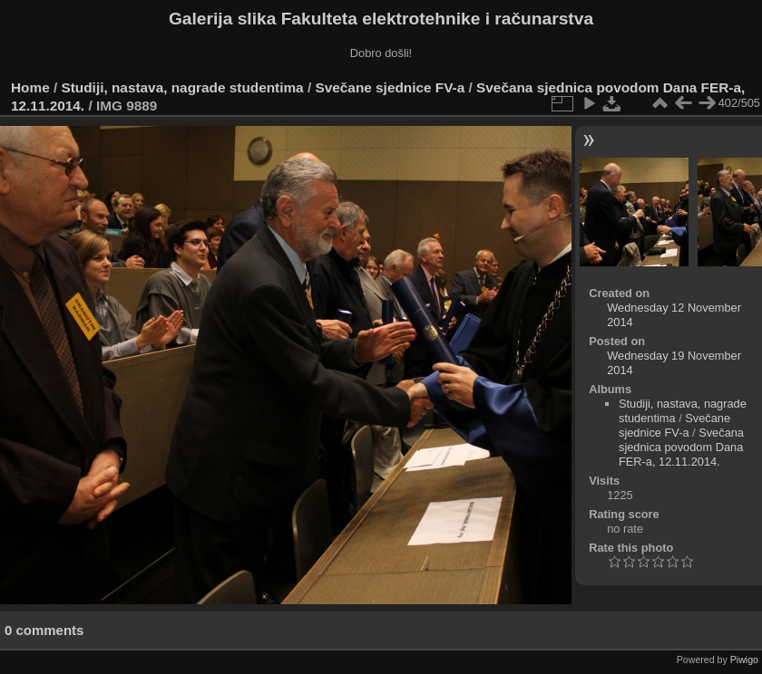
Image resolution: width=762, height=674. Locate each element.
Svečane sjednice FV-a (389, 87)
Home (30, 87)
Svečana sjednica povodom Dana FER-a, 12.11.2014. (681, 447)
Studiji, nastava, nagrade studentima (183, 87)
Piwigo (744, 659)
